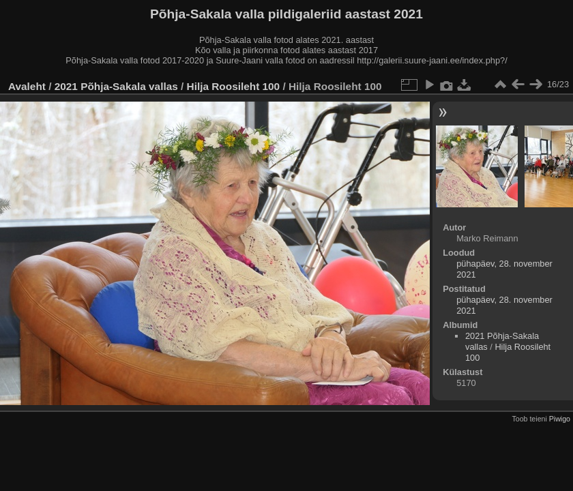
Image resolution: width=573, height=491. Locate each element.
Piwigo (559, 419)
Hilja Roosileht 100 (233, 86)
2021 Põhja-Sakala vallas (116, 86)
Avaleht (27, 86)
